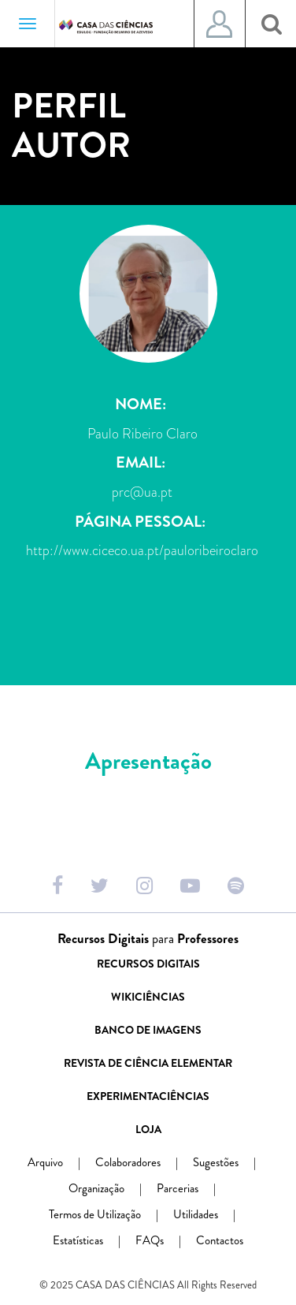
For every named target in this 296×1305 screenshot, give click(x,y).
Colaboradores (143, 1163)
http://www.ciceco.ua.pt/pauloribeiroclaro (142, 550)
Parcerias (192, 1189)
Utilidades (210, 1215)
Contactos (219, 1241)
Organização (111, 1189)
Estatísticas (93, 1241)
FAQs (164, 1241)
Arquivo (60, 1163)
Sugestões (230, 1163)
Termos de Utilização (110, 1215)
